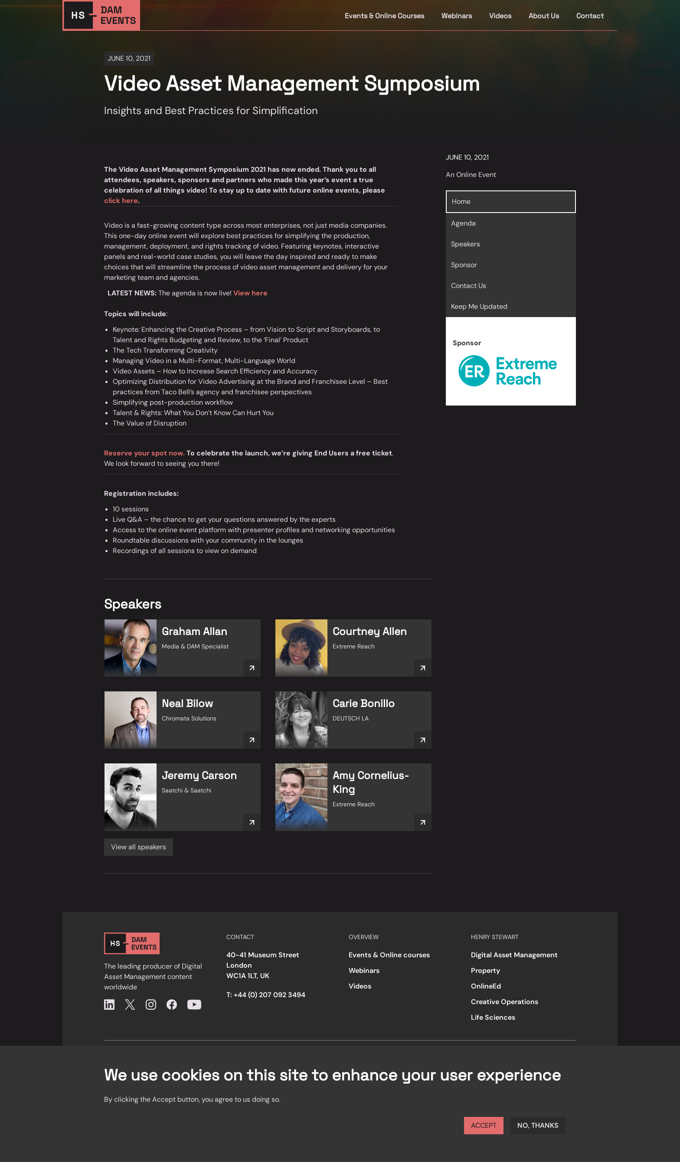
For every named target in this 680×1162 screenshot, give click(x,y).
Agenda (463, 223)
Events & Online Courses (384, 15)
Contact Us (468, 285)
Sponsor (464, 264)
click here (121, 200)
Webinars (456, 15)
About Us (544, 15)
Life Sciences (493, 1017)
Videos (500, 15)
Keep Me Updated (479, 306)
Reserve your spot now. (144, 453)
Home (461, 201)
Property (485, 970)
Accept (484, 1125)
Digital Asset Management (514, 954)
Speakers (465, 244)
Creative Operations (504, 1001)
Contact (590, 15)
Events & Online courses (389, 954)
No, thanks (538, 1125)
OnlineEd (486, 986)
